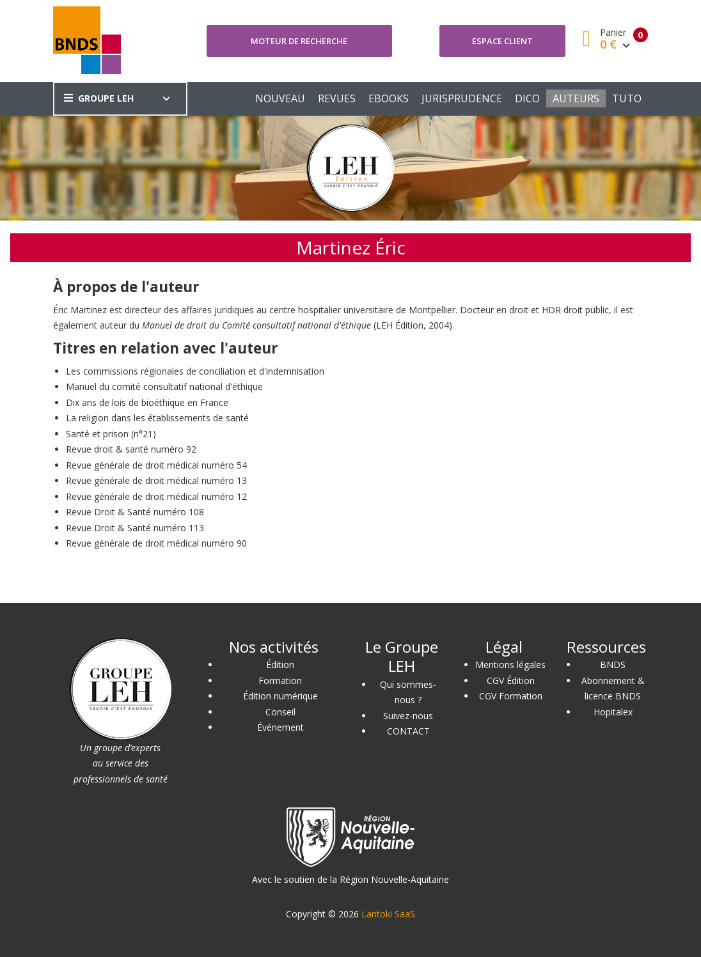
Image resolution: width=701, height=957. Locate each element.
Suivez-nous (408, 716)
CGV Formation (510, 696)
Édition (280, 664)
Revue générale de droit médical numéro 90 (156, 543)
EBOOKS (388, 98)
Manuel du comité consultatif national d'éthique (164, 386)
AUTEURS (576, 98)
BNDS (613, 664)
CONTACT (408, 731)
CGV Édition (511, 680)
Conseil (280, 712)
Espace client (502, 41)
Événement (280, 727)
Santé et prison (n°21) (111, 434)
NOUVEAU (280, 98)
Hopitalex (613, 712)
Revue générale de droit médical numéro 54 (156, 465)
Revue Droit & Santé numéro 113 (135, 528)
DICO (527, 98)
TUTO (627, 98)
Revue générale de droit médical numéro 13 (156, 480)
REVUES (337, 98)
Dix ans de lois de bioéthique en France (147, 402)
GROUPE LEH (99, 98)
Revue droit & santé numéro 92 (131, 449)
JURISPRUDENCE (461, 98)
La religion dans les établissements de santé (157, 418)
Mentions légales (510, 664)
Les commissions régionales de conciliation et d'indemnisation (195, 371)
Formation (280, 680)
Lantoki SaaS (388, 914)
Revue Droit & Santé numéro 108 (135, 512)
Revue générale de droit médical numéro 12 (156, 496)
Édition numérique (280, 696)
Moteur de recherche (299, 41)
